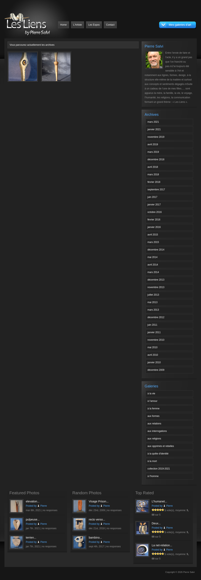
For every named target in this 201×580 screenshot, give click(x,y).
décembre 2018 (156, 159)
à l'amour (152, 401)
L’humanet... (159, 501)
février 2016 (154, 219)
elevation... (33, 501)
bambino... (95, 537)
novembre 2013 (156, 287)
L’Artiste (77, 24)
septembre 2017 (156, 189)
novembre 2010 (156, 339)
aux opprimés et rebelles (161, 446)
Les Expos (94, 24)
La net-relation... (162, 545)
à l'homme (153, 476)
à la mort (152, 461)
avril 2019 (153, 144)
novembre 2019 (156, 137)
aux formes (154, 416)
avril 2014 (153, 264)
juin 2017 (152, 197)
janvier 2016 (154, 227)
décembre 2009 (156, 370)
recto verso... (97, 519)
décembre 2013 (156, 279)
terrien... (31, 537)
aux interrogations (157, 431)
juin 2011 (152, 324)
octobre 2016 (155, 212)
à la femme (154, 408)
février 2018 (154, 182)
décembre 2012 (156, 317)
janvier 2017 (154, 204)
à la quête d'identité (158, 453)
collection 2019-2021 (159, 468)
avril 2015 (153, 234)
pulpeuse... (33, 519)
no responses (50, 510)
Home (63, 24)
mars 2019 (153, 152)
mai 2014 (152, 257)
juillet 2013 (153, 294)
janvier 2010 (154, 362)
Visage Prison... (99, 501)
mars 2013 (153, 309)
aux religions (154, 438)
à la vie (151, 393)
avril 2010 (153, 354)
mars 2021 (153, 121)
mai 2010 (152, 347)
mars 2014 (153, 272)
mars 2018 (153, 174)
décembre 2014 (156, 249)
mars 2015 (153, 242)
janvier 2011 (154, 332)
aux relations (154, 423)
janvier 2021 (154, 129)
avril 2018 (153, 167)
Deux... (156, 523)
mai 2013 (152, 302)
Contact (110, 24)
